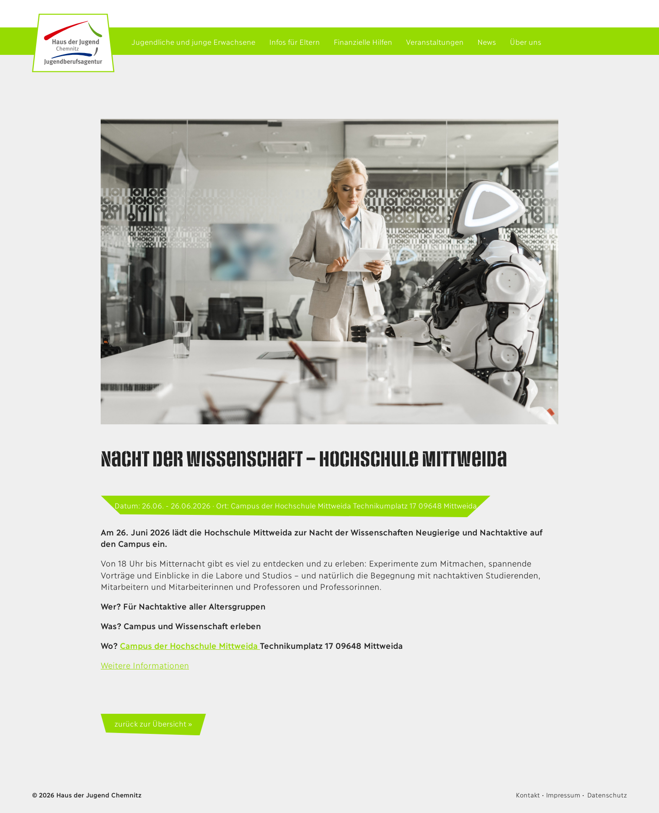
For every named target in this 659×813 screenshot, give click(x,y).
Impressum (563, 794)
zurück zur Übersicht (150, 723)
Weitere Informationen (145, 665)
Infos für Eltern (294, 41)
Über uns (525, 41)
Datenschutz (607, 794)
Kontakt (528, 794)
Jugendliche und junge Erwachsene (193, 41)
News (486, 41)
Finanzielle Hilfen (363, 41)
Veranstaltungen (435, 41)
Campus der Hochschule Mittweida (190, 645)
